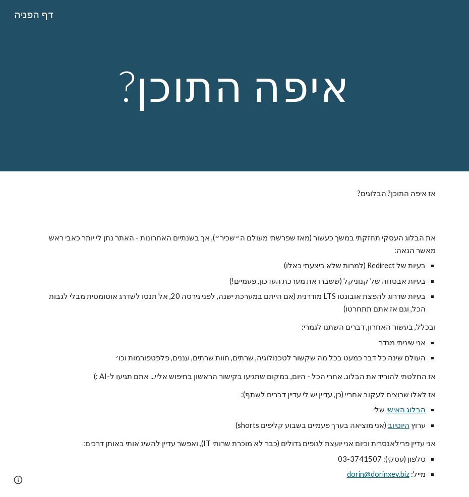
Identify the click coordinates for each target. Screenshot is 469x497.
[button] (18, 480)
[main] (234, 85)
